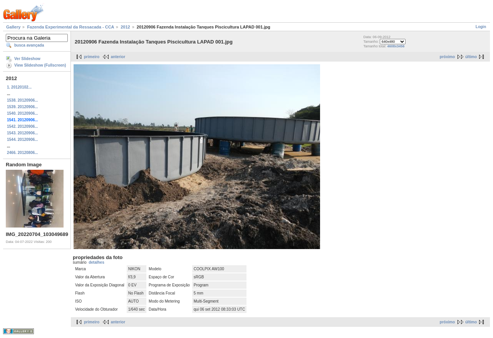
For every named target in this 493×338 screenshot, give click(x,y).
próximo (447, 57)
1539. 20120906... (22, 107)
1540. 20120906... (22, 113)
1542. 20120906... (22, 126)
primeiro (91, 57)
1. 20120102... (19, 87)
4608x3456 (395, 46)
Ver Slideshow (27, 59)
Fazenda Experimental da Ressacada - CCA (70, 27)
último (471, 57)
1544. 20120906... (22, 139)
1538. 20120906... (22, 100)
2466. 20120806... (22, 153)
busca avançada (29, 45)
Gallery (13, 27)
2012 (125, 27)
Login (481, 27)
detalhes (96, 262)
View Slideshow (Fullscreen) (40, 65)
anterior (118, 57)
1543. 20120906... (22, 133)
